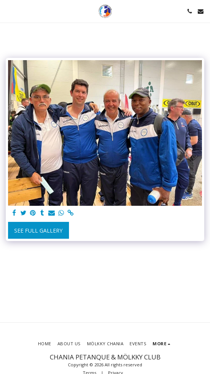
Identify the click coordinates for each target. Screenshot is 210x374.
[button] (8, 11)
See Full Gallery (38, 230)
